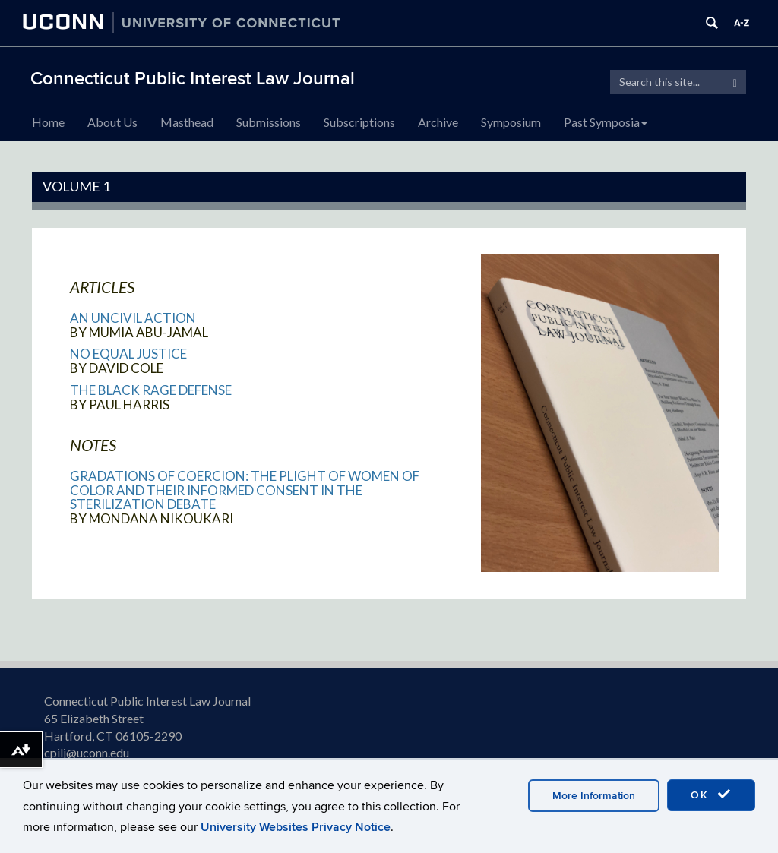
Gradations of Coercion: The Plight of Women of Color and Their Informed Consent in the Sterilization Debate (244, 490)
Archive (438, 122)
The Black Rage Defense (151, 390)
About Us (112, 122)
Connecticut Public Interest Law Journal (192, 79)
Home (48, 122)
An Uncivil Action (133, 318)
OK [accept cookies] (711, 794)
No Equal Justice (128, 354)
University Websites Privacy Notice (296, 827)
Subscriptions (359, 122)
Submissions (268, 122)
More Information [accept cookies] (593, 795)
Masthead (186, 122)
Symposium (511, 122)
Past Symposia (605, 122)
